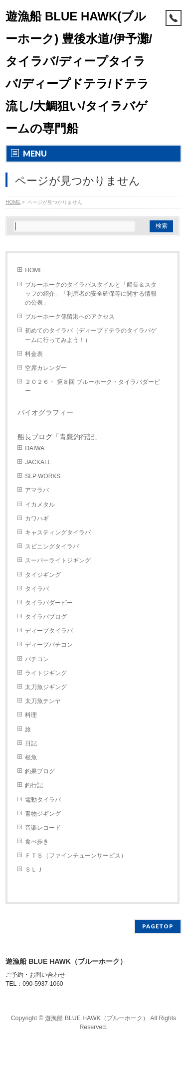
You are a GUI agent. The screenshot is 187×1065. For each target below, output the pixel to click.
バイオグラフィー (45, 412)
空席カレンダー (46, 367)
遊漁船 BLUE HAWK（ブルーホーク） (97, 1018)
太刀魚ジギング (46, 687)
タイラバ (37, 588)
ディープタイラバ (49, 630)
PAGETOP (158, 926)
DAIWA (34, 448)
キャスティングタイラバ (58, 532)
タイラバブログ (46, 616)
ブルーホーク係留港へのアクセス (70, 316)
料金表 (34, 354)
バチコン (37, 659)
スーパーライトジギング (58, 560)
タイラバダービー (49, 602)
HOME (34, 270)
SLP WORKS (42, 476)
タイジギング (43, 574)
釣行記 (34, 785)
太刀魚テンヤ (43, 701)
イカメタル (40, 504)
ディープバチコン (49, 644)
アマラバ (37, 490)
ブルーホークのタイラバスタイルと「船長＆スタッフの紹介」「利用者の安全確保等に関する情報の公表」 (91, 293)
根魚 (31, 757)
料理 (31, 714)
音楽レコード (43, 827)
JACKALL (38, 462)
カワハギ (37, 518)
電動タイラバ (43, 799)
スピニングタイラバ (52, 546)
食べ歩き (37, 841)
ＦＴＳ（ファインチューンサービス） (76, 855)
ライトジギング (46, 673)
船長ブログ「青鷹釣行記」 (59, 437)
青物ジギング (43, 813)
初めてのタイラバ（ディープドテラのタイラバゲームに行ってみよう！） (91, 335)
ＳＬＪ (34, 869)
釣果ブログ (40, 771)
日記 (31, 743)
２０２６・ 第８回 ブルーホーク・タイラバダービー (92, 386)
